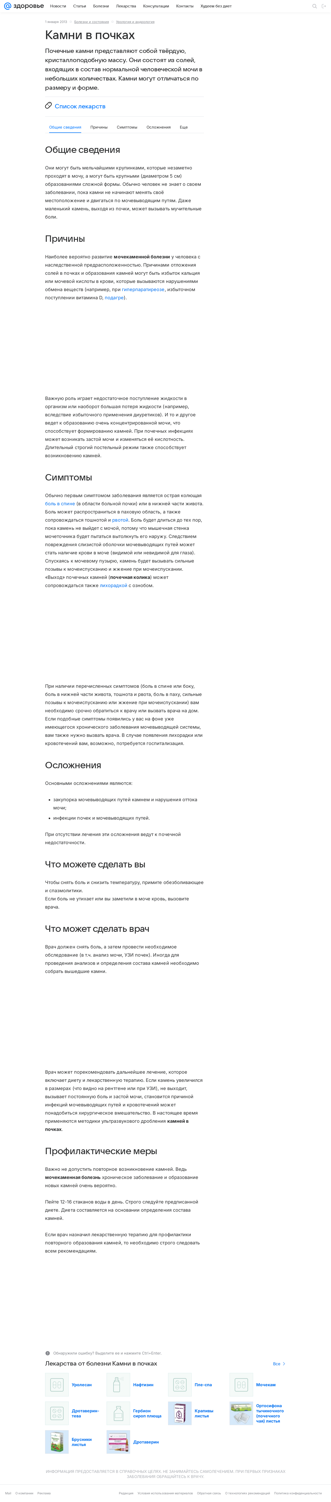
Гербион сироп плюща (147, 1413)
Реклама (44, 1493)
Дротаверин (146, 1441)
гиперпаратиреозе (143, 289)
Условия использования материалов (165, 1493)
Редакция (126, 1493)
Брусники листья (82, 1442)
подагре (114, 297)
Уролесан (82, 1384)
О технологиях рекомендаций (247, 1493)
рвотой (120, 520)
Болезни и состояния (91, 22)
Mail (8, 1493)
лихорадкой (113, 585)
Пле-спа (203, 1384)
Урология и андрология (135, 22)
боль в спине (60, 503)
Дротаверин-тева (85, 1413)
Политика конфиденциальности (298, 1493)
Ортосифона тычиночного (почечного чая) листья (270, 1413)
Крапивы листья (204, 1413)
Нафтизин (143, 1384)
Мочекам (266, 1384)
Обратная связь (209, 1493)
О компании (24, 1493)
